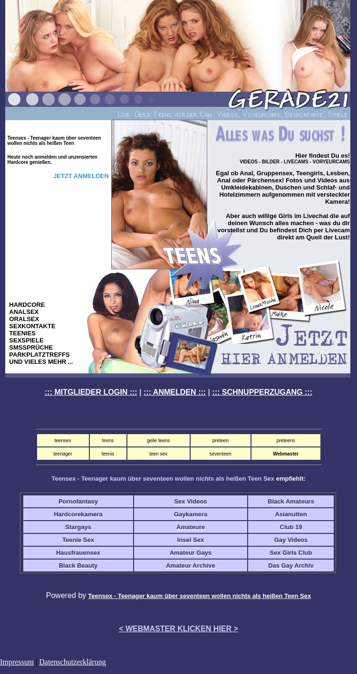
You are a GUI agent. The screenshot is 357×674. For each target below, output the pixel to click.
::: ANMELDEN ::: (175, 392)
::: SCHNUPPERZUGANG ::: (262, 392)
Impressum (17, 662)
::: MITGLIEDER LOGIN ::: (91, 392)
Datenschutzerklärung (72, 662)
